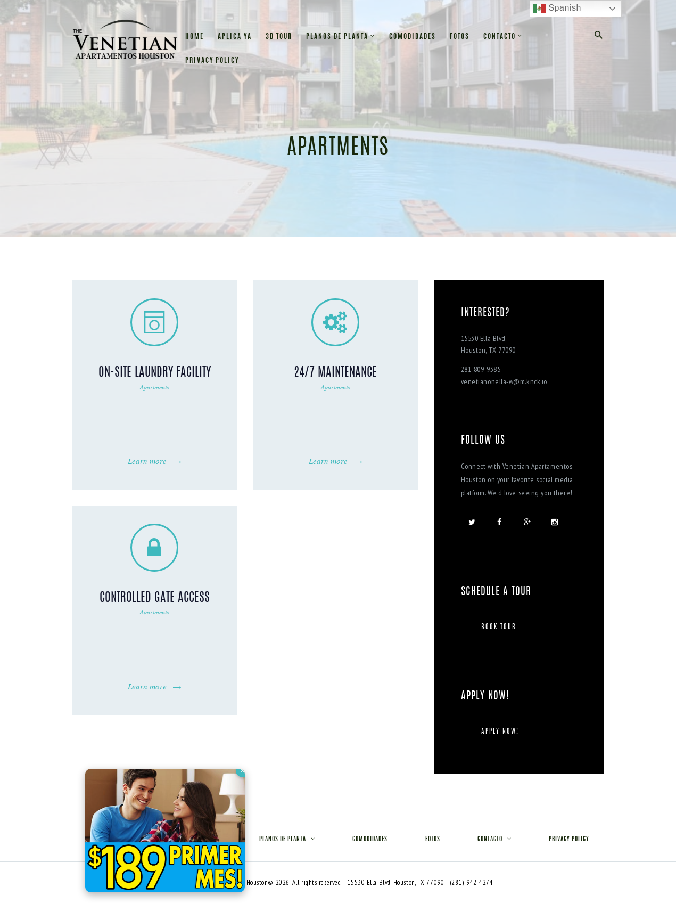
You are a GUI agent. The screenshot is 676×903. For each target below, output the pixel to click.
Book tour (498, 627)
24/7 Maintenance (335, 373)
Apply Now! (500, 731)
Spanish (557, 8)
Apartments (154, 387)
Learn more (147, 461)
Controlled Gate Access (155, 598)
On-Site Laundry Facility (154, 373)
